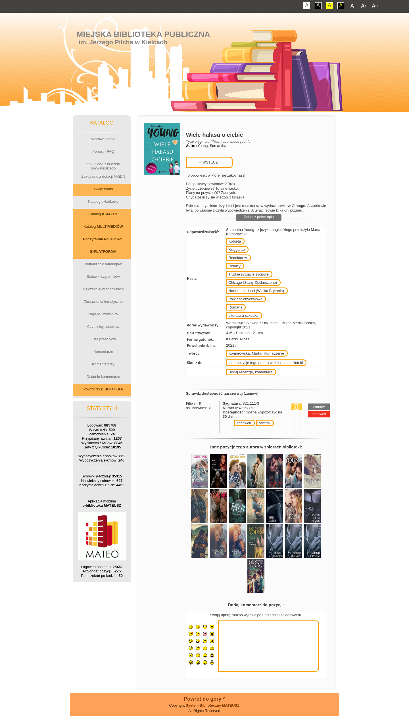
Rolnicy (234, 266)
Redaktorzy (237, 258)
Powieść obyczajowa (245, 299)
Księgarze (236, 249)
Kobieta (234, 241)
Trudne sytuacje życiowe (248, 274)
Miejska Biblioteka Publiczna (143, 34)
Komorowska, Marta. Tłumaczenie (256, 353)
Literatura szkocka (243, 315)
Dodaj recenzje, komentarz (250, 372)
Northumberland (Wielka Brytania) (256, 291)
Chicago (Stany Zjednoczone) (252, 282)
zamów (264, 423)
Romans (235, 307)
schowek (244, 423)
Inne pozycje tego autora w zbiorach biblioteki (265, 363)
